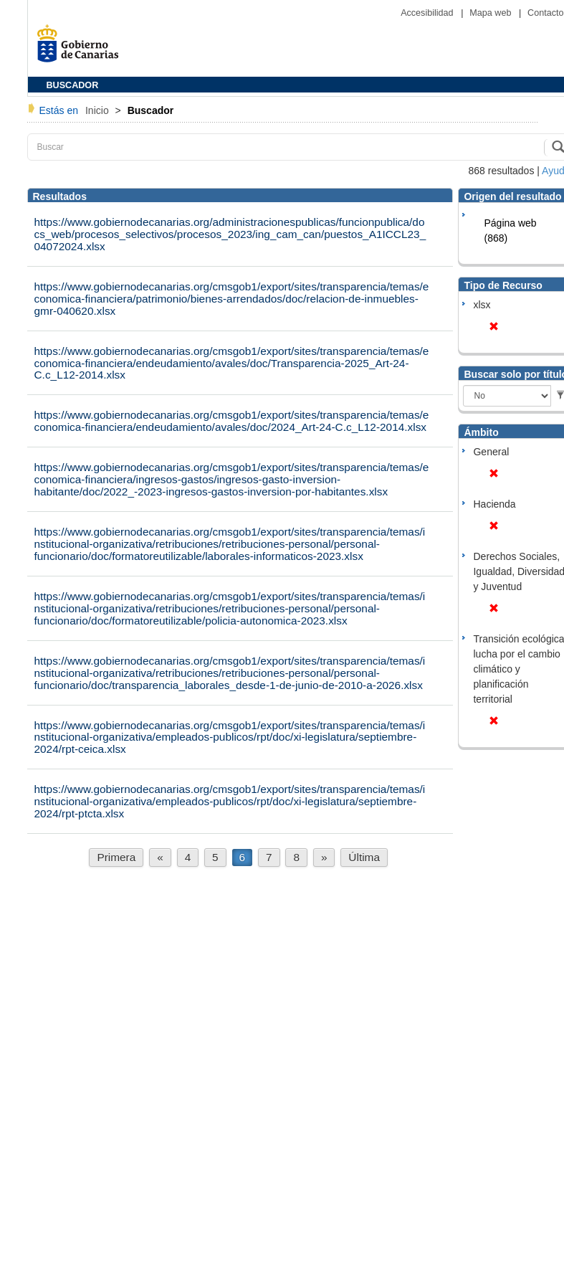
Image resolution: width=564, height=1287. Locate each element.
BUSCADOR (73, 85)
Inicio (98, 110)
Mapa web (491, 13)
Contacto (545, 13)
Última (364, 857)
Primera (116, 857)
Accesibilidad (428, 13)
